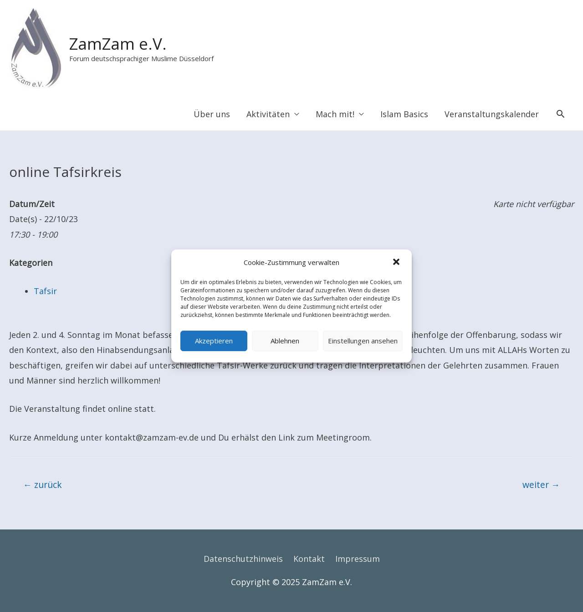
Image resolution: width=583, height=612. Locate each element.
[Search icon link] (560, 114)
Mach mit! (335, 114)
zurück (42, 484)
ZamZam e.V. (118, 43)
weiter (541, 484)
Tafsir (45, 290)
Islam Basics (404, 114)
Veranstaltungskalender (492, 114)
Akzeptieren (214, 340)
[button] (397, 262)
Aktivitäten (268, 114)
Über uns (212, 114)
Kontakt (309, 558)
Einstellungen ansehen (363, 340)
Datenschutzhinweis (243, 558)
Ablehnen (285, 340)
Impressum (357, 558)
